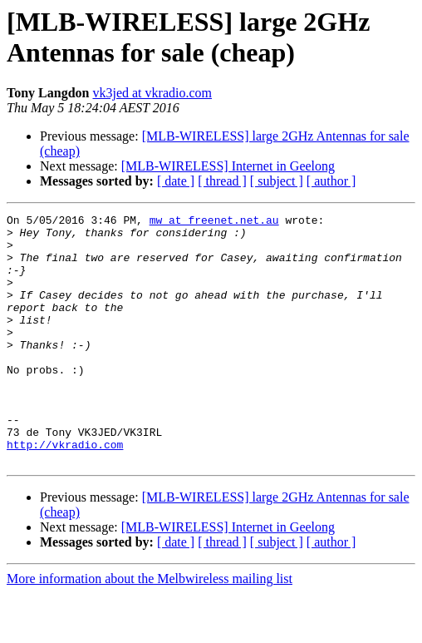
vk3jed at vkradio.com (152, 93)
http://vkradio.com (65, 491)
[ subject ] (276, 181)
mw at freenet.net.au (214, 222)
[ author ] (331, 181)
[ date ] (175, 181)
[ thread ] (222, 181)
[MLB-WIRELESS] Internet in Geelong (228, 166)
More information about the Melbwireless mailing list (149, 628)
